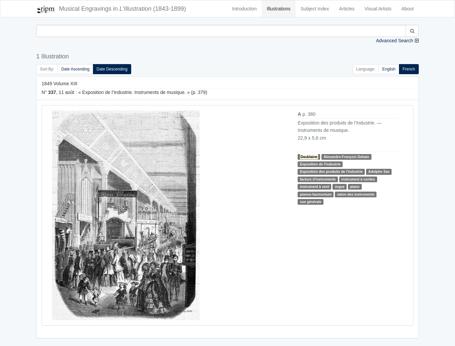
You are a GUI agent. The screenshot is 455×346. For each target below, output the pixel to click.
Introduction (244, 8)
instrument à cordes (358, 179)
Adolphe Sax (379, 171)
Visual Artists (378, 8)
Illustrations (279, 8)
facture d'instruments (318, 179)
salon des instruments (355, 194)
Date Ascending (75, 69)
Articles (347, 8)
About (407, 8)
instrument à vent (315, 187)
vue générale (310, 202)
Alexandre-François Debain (346, 157)
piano (354, 187)
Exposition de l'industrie (320, 164)
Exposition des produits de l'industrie (331, 171)
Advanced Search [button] (394, 40)
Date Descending (112, 69)
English (388, 69)
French (409, 69)
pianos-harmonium (316, 194)
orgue (340, 187)
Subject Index (315, 8)
